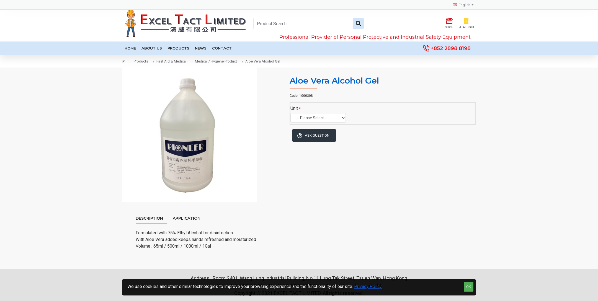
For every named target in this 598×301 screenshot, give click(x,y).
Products (141, 61)
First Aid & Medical (171, 61)
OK (468, 287)
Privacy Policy (368, 286)
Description (149, 218)
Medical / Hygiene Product (216, 61)
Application (186, 218)
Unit (294, 108)
